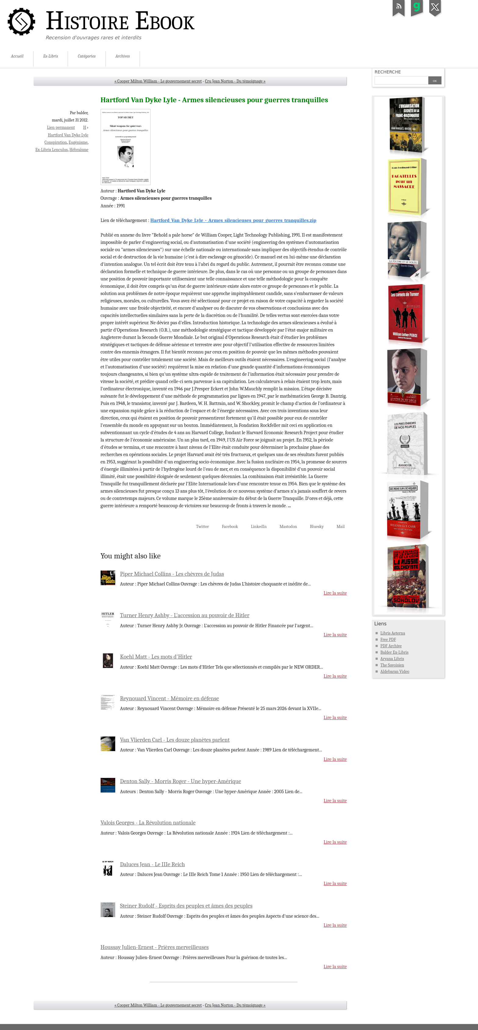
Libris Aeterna (392, 633)
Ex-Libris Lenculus (51, 149)
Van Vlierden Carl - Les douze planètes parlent (175, 739)
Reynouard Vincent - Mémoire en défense (169, 698)
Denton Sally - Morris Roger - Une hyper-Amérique (180, 781)
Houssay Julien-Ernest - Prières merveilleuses (155, 947)
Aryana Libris (392, 658)
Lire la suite (335, 593)
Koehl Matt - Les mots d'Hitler (156, 656)
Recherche (388, 71)
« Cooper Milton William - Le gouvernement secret (158, 81)
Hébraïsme (79, 149)
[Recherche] (401, 81)
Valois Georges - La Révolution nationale (148, 822)
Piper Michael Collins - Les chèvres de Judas (172, 574)
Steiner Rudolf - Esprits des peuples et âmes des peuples (186, 905)
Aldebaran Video (394, 671)
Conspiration (56, 142)
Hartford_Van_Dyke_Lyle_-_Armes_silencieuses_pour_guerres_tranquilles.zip (233, 220)
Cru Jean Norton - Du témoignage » (235, 81)
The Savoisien (392, 665)
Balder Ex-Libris (394, 652)
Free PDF (388, 639)
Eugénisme (78, 142)
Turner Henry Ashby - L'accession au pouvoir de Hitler (184, 615)
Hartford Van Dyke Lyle (68, 135)
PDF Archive (391, 646)
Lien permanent (61, 127)
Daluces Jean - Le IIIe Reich (152, 864)
